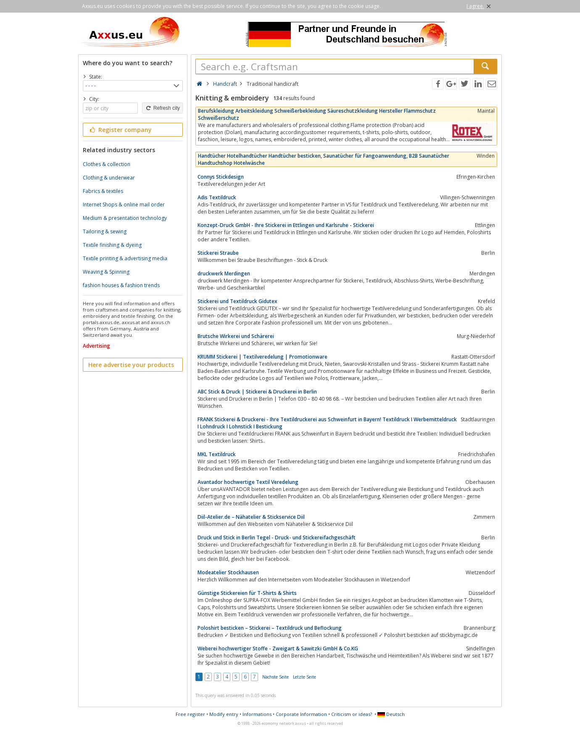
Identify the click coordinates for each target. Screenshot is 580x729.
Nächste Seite (275, 677)
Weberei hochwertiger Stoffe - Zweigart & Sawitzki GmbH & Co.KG (278, 648)
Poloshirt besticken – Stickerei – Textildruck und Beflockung (270, 627)
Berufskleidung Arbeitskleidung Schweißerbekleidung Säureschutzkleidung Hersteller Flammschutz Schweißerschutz (317, 114)
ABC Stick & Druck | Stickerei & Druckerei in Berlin (257, 391)
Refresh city (162, 108)
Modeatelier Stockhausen (228, 572)
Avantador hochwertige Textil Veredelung (248, 482)
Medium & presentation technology (125, 218)
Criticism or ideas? (351, 714)
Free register (190, 714)
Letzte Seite (304, 677)
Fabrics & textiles (103, 191)
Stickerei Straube (218, 252)
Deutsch (391, 714)
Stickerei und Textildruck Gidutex (237, 301)
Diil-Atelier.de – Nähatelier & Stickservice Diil (251, 516)
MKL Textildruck (217, 454)
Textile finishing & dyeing (112, 244)
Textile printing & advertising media (125, 258)
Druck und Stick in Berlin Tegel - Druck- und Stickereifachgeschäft (277, 537)
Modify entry (223, 714)
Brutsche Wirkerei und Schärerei (236, 336)
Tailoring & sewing (105, 231)
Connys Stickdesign (221, 176)
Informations (257, 714)
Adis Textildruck (217, 197)
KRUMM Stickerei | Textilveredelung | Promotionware (262, 356)
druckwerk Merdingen (224, 273)
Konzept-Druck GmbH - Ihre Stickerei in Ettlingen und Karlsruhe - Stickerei (286, 225)
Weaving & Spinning (106, 271)
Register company (120, 130)
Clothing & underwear (109, 177)
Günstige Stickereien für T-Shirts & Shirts (247, 593)
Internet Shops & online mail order (124, 204)
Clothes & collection (106, 164)
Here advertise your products (131, 365)
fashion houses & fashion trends (121, 285)
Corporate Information (301, 714)
